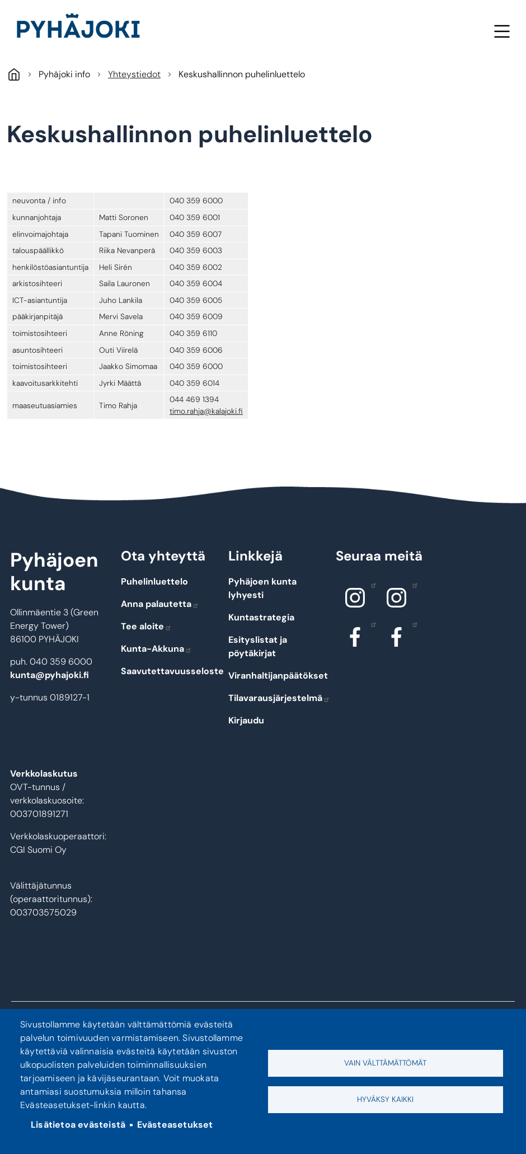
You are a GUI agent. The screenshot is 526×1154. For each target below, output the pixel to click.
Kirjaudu (246, 720)
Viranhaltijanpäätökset (278, 675)
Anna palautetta (160, 604)
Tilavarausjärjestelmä (279, 698)
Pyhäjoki (14, 74)
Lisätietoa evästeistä (78, 1124)
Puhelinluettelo (154, 581)
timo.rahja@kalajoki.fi (206, 411)
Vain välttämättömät (385, 1063)
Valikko (502, 31)
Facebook (370, 624)
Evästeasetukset (175, 1124)
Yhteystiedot (134, 74)
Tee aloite (146, 626)
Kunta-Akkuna (156, 649)
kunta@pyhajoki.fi (49, 675)
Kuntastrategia (261, 617)
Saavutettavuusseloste (172, 671)
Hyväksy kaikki (385, 1099)
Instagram (370, 584)
